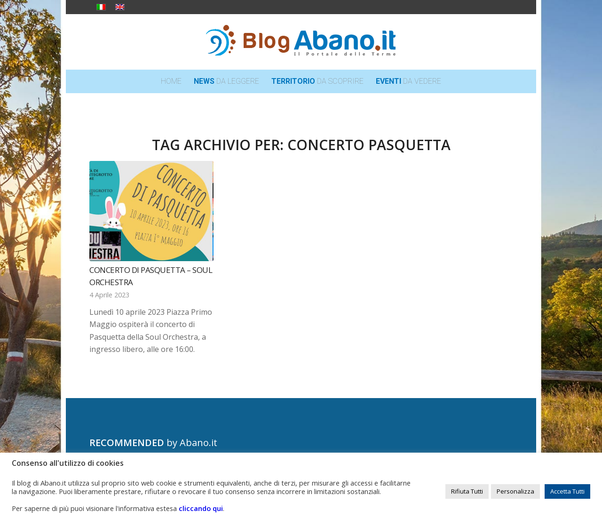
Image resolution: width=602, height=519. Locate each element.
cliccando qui (201, 508)
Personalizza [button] (515, 491)
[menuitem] (171, 81)
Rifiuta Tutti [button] (467, 491)
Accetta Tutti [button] (567, 491)
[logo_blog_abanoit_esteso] (301, 42)
